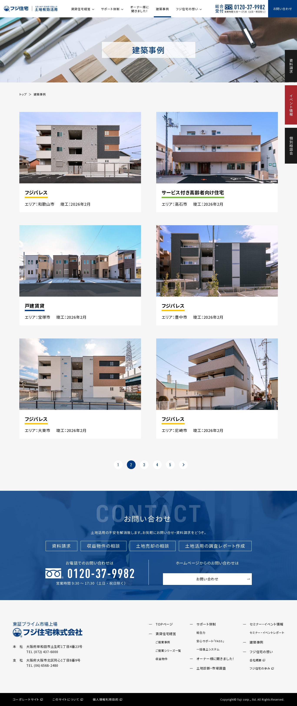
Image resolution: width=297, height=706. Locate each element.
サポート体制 (110, 9)
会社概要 (257, 660)
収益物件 (162, 659)
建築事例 (162, 9)
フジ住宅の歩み (262, 668)
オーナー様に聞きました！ (139, 9)
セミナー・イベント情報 (267, 624)
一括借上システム (207, 649)
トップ (23, 94)
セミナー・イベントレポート (267, 632)
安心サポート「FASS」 (210, 641)
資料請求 (291, 66)
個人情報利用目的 (107, 699)
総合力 (201, 632)
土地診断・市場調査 (211, 668)
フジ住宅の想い (187, 9)
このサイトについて (68, 699)
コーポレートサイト (28, 699)
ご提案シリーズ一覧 (168, 651)
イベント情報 (291, 105)
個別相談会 (291, 145)
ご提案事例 (163, 642)
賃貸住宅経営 (81, 9)
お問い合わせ (282, 9)
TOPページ (164, 624)
